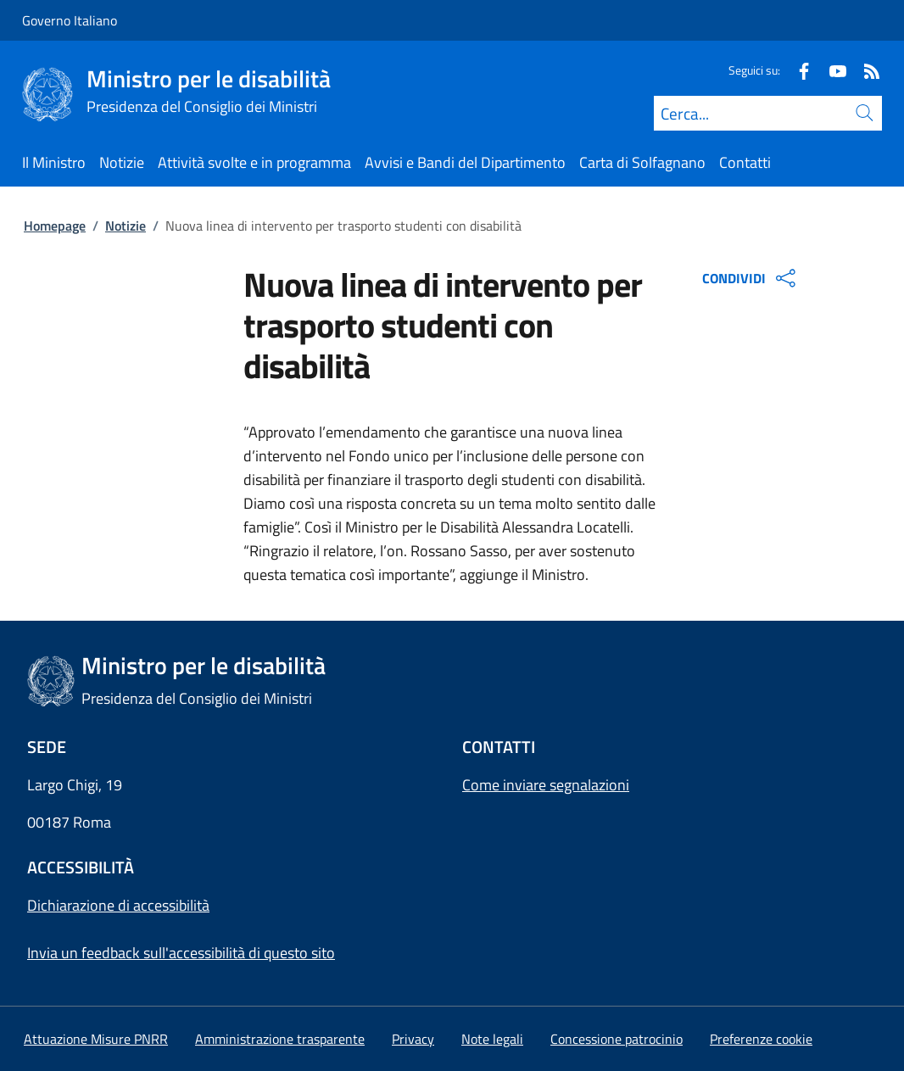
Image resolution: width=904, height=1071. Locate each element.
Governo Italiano (69, 20)
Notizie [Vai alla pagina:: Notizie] (125, 225)
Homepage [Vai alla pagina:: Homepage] (55, 225)
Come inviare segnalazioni (545, 784)
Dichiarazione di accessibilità (118, 905)
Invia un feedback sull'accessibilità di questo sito (181, 952)
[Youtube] (831, 70)
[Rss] (865, 70)
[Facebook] (797, 70)
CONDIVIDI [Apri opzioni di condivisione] (751, 278)
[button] (761, 1039)
